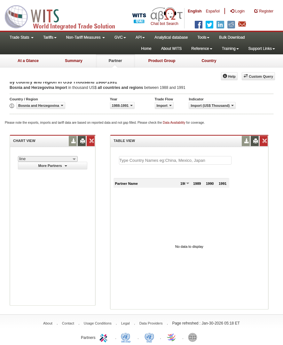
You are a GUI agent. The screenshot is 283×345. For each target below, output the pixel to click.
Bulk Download (232, 37)
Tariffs (50, 37)
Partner (115, 61)
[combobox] (48, 159)
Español (213, 11)
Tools (203, 37)
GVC (120, 37)
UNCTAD (127, 337)
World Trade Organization (171, 337)
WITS (64, 16)
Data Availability (174, 122)
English (194, 11)
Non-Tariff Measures (85, 37)
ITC (104, 337)
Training (230, 48)
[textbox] (175, 160)
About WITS (171, 48)
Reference (201, 48)
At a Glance (28, 61)
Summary (74, 61)
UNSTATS (149, 337)
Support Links (261, 48)
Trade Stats (22, 37)
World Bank (194, 337)
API (140, 37)
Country (208, 61)
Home (146, 48)
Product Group (162, 61)
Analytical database (171, 37)
